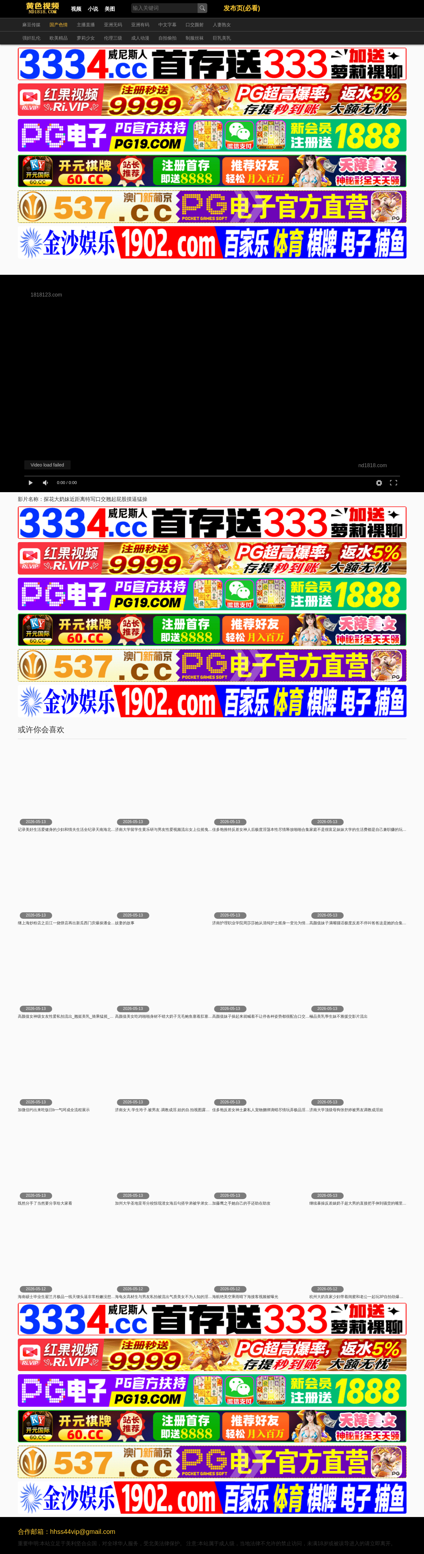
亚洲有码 (140, 24)
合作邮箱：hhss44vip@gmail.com (67, 1531)
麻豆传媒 (31, 24)
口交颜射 (195, 24)
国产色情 (59, 24)
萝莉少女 (86, 38)
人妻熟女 (222, 24)
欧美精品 (59, 38)
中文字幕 (167, 24)
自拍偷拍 (167, 38)
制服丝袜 (195, 38)
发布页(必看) (241, 8)
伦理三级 (113, 38)
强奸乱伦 (31, 38)
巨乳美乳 (222, 38)
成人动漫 (140, 38)
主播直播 (86, 24)
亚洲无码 (113, 24)
